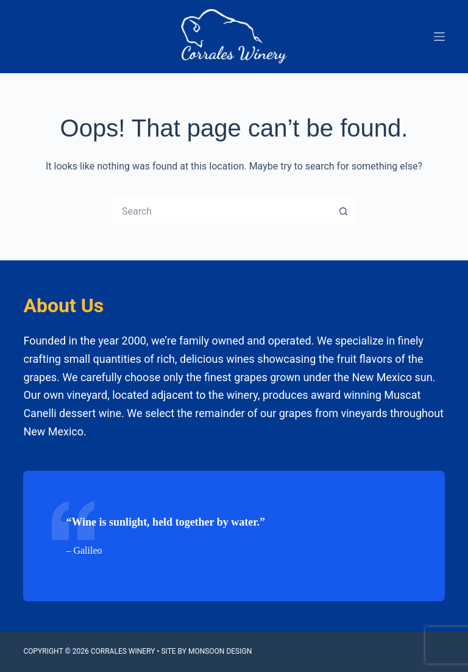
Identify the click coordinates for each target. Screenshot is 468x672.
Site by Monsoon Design (206, 651)
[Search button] (344, 211)
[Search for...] (222, 211)
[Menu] (439, 36)
